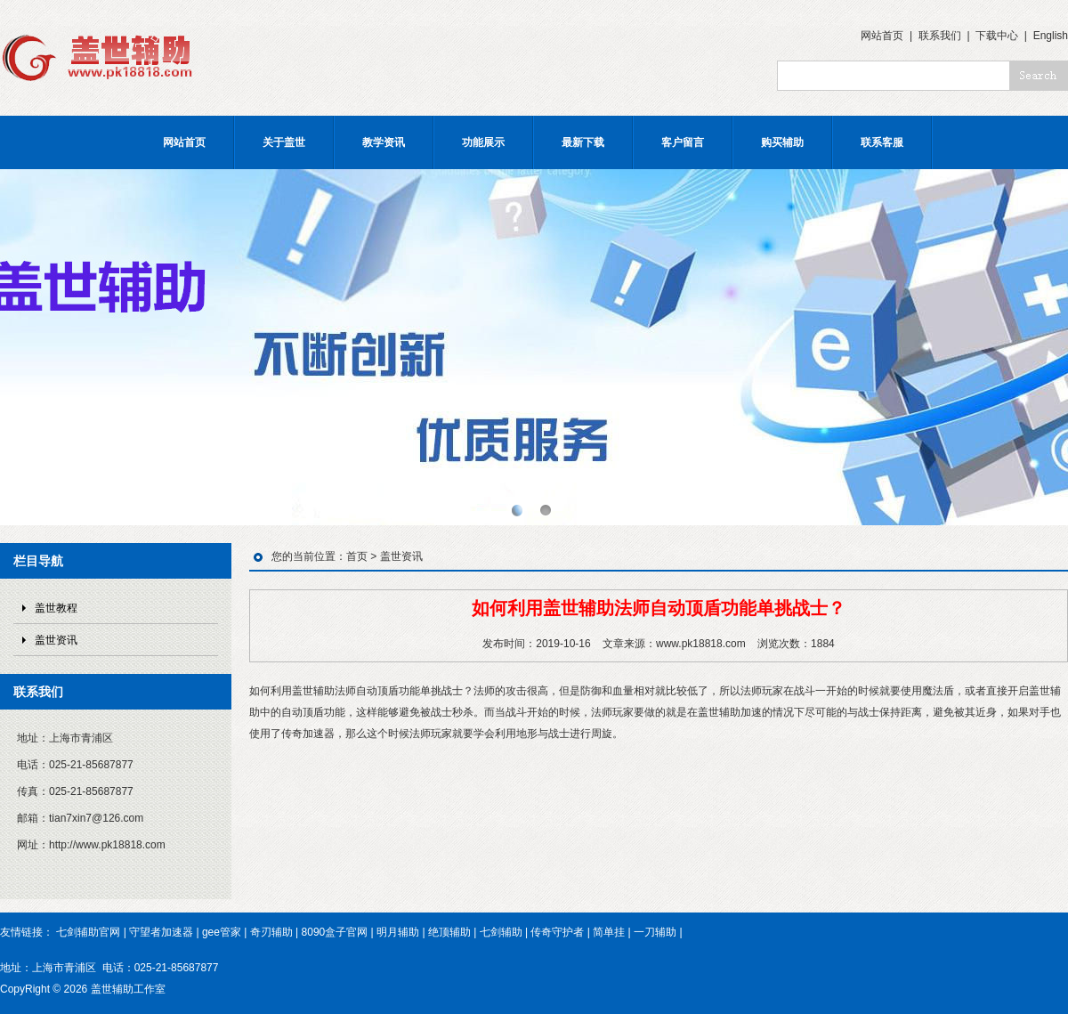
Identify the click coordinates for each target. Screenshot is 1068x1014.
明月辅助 (397, 932)
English (1050, 35)
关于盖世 (284, 142)
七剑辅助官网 (88, 932)
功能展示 (483, 142)
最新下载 (583, 142)
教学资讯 (383, 142)
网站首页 (882, 35)
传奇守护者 (557, 932)
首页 (357, 556)
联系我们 (939, 35)
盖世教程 (56, 608)
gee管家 (221, 932)
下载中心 (996, 35)
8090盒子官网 (335, 932)
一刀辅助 (655, 932)
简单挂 (609, 932)
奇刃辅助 (271, 932)
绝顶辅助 (449, 932)
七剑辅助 (501, 932)
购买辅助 (782, 142)
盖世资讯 (56, 640)
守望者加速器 (161, 932)
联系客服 (882, 142)
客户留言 (682, 142)
